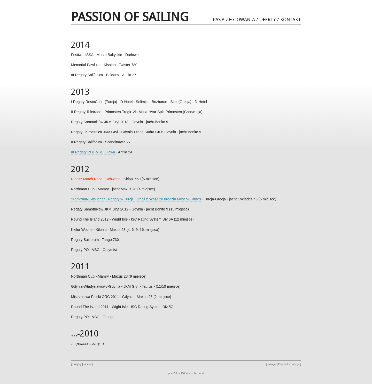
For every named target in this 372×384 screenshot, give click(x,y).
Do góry (77, 364)
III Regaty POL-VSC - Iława (93, 152)
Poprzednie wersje (288, 364)
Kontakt (290, 19)
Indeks (87, 364)
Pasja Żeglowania (234, 19)
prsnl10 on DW (176, 373)
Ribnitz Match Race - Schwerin (95, 179)
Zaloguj (272, 364)
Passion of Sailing (129, 17)
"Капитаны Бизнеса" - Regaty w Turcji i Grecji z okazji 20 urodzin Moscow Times (136, 199)
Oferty (267, 19)
